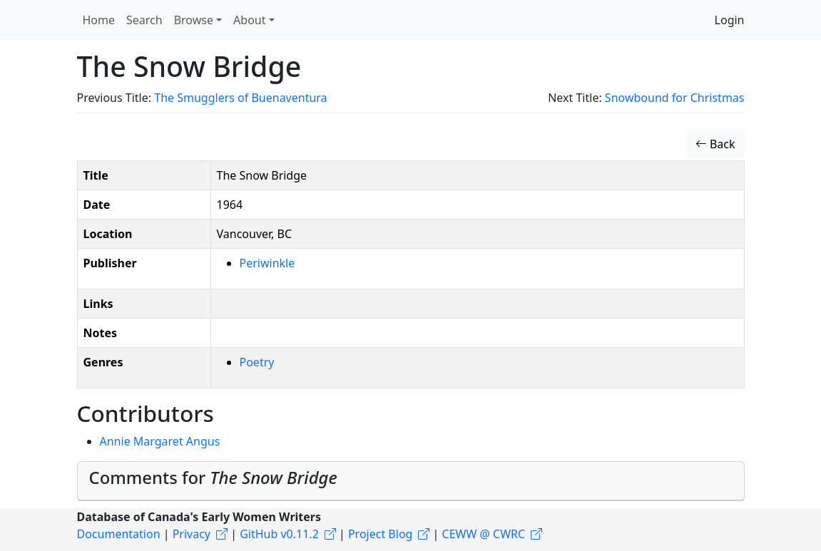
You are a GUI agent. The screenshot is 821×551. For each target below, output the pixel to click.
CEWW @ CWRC (484, 534)
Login (730, 20)
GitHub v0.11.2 (279, 534)
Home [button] (99, 20)
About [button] (249, 20)
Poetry (257, 362)
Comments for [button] (213, 477)
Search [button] (144, 20)
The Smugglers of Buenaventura (240, 97)
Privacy (191, 534)
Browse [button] (193, 20)
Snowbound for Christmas (675, 97)
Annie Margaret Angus (160, 441)
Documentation (118, 534)
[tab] (411, 481)
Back (715, 144)
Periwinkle (267, 263)
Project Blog (380, 534)
